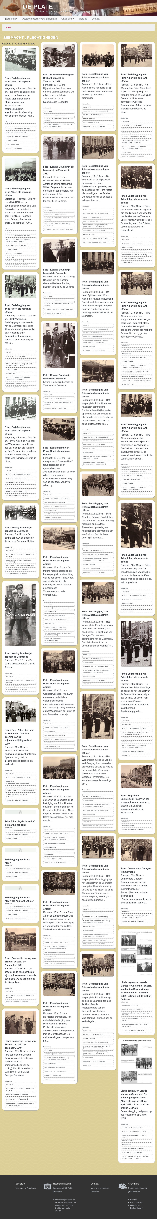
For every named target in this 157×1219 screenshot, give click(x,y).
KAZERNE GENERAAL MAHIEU (16, 573)
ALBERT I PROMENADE (14, 148)
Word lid (83, 19)
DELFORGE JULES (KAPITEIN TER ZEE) (20, 566)
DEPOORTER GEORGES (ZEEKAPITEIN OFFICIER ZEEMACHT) (20, 1104)
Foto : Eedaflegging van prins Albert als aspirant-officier (18, 81)
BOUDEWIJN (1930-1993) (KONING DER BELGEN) (20, 555)
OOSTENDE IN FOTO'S (130, 1005)
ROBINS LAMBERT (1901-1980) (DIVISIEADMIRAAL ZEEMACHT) (17, 1099)
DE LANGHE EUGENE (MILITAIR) (94, 242)
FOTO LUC (9, 550)
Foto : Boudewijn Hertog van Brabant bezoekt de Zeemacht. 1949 (20, 961)
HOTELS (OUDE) (128, 384)
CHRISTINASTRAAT (13, 144)
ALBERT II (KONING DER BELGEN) (18, 129)
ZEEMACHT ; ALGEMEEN (130, 133)
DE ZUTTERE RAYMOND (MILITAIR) (95, 238)
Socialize (20, 1184)
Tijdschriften (9, 19)
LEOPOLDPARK (127, 262)
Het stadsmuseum (62, 1184)
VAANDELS (87, 684)
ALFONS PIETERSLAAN (91, 568)
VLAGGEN (48, 1079)
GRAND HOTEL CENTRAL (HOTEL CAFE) (136, 380)
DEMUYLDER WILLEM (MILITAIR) (17, 383)
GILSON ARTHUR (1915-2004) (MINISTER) (16, 795)
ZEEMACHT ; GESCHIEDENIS (132, 1009)
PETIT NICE (10, 257)
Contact (95, 19)
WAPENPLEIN (10, 373)
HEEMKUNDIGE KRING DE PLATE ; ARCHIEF (134, 1019)
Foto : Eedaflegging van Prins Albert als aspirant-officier (56, 451)
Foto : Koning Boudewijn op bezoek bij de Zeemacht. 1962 (58, 170)
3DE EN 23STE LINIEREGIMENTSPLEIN (20, 791)
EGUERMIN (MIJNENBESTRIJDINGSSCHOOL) (18, 782)
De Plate (38, 6)
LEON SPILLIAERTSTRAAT (15, 482)
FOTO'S (8, 125)
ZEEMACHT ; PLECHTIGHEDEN (17, 136)
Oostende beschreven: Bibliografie (39, 19)
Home (8, 27)
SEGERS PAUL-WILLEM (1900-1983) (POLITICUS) (18, 561)
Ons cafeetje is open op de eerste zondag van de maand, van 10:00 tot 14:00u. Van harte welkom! (65, 1205)
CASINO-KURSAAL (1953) (15, 261)
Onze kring (66, 19)
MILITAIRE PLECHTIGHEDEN (16, 132)
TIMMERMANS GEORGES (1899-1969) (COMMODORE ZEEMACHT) (19, 364)
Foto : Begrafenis (130, 795)
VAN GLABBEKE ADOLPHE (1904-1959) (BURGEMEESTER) (58, 634)
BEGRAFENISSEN (128, 825)
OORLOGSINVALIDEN (52, 747)
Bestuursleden (136, 1202)
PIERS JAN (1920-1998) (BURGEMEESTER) (53, 639)
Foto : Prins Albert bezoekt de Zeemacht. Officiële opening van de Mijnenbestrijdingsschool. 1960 (19, 737)
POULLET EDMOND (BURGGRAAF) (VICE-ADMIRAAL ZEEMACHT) (18, 240)
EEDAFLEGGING (11, 140)
